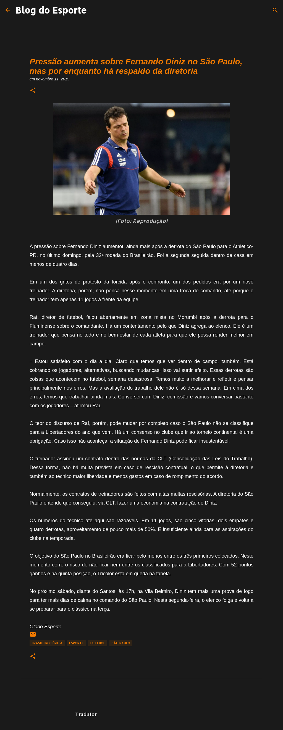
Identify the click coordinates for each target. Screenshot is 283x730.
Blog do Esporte (51, 10)
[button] (33, 90)
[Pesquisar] (275, 10)
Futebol (97, 643)
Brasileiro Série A (47, 643)
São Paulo (121, 643)
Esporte (76, 643)
